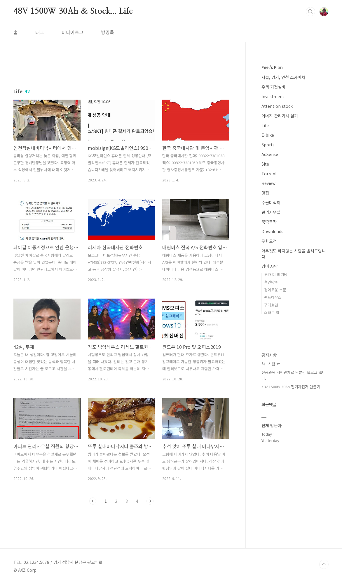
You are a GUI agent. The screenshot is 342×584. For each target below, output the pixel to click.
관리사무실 (270, 212)
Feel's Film (272, 67)
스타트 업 (271, 312)
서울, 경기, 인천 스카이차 (283, 77)
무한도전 (269, 241)
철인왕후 (271, 282)
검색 (310, 11)
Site (265, 164)
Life (265, 125)
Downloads (272, 231)
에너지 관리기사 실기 (279, 116)
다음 (149, 501)
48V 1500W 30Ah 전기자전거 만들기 (290, 386)
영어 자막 (269, 266)
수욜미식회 (270, 202)
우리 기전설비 (273, 87)
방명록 (107, 32)
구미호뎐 (271, 305)
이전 (92, 501)
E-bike (267, 135)
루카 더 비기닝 (275, 274)
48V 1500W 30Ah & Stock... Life (73, 11)
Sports (268, 145)
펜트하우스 (273, 297)
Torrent (269, 173)
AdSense (269, 154)
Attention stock (277, 106)
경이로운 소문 (275, 289)
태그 (39, 32)
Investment (272, 96)
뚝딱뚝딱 (269, 222)
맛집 (265, 193)
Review (268, 183)
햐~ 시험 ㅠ (270, 364)
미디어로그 (72, 32)
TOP (324, 564)
